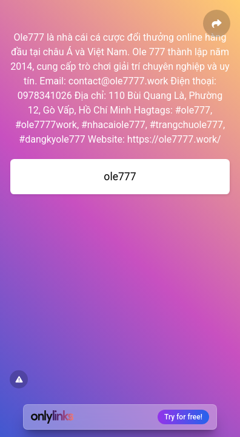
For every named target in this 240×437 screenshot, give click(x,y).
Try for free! (183, 417)
